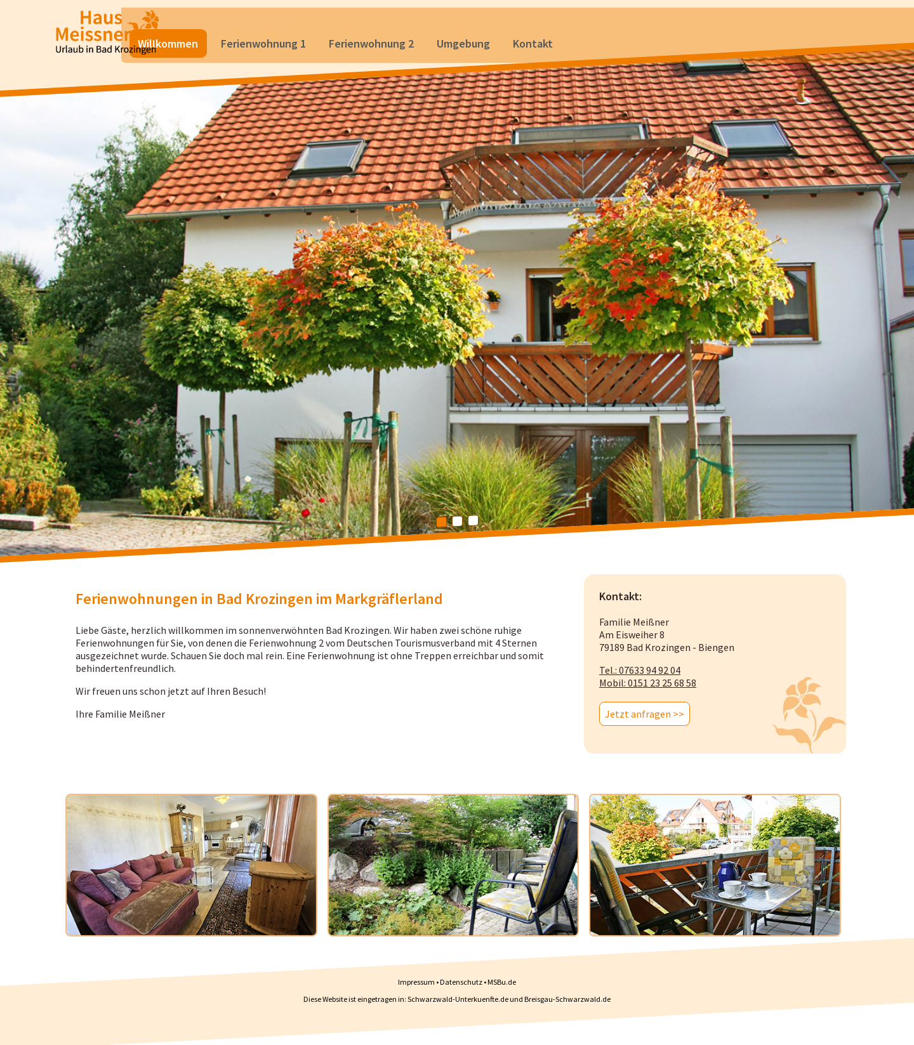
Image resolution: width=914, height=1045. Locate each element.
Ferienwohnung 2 (455, 22)
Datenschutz (461, 982)
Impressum (416, 982)
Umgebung (547, 22)
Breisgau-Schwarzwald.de (567, 999)
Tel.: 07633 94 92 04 (639, 670)
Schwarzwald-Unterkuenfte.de (457, 999)
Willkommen (252, 22)
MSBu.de (501, 982)
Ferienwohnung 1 (347, 22)
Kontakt (617, 22)
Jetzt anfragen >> (644, 713)
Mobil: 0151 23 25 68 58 (647, 682)
